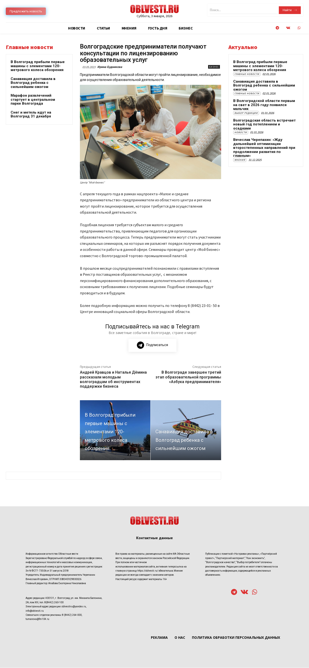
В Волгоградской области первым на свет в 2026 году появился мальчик (264, 105)
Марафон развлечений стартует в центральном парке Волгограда (33, 99)
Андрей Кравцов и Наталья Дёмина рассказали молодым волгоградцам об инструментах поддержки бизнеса (113, 379)
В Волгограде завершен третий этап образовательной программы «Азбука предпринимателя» (188, 377)
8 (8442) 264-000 (72, 615)
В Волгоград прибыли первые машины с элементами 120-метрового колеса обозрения (38, 66)
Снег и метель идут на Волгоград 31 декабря (31, 114)
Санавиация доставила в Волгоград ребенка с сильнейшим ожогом (33, 83)
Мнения (239, 159)
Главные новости (246, 74)
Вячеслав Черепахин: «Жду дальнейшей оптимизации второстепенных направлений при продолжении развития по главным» (264, 148)
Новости (240, 132)
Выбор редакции (246, 113)
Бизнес (214, 67)
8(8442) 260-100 (53, 602)
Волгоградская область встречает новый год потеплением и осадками (264, 124)
